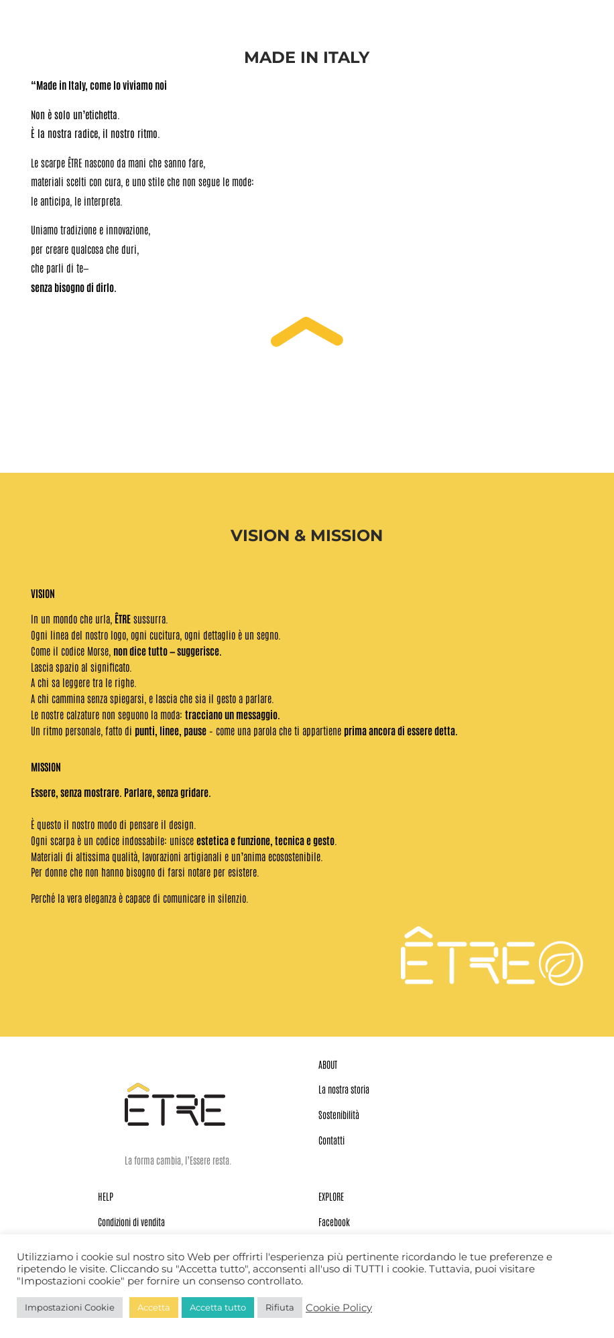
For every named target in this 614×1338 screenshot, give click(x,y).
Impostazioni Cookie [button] (70, 1307)
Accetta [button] (153, 1307)
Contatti (331, 1140)
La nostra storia (343, 1089)
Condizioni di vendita (131, 1221)
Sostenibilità (338, 1114)
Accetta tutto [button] (218, 1307)
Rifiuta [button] (279, 1307)
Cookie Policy (339, 1308)
